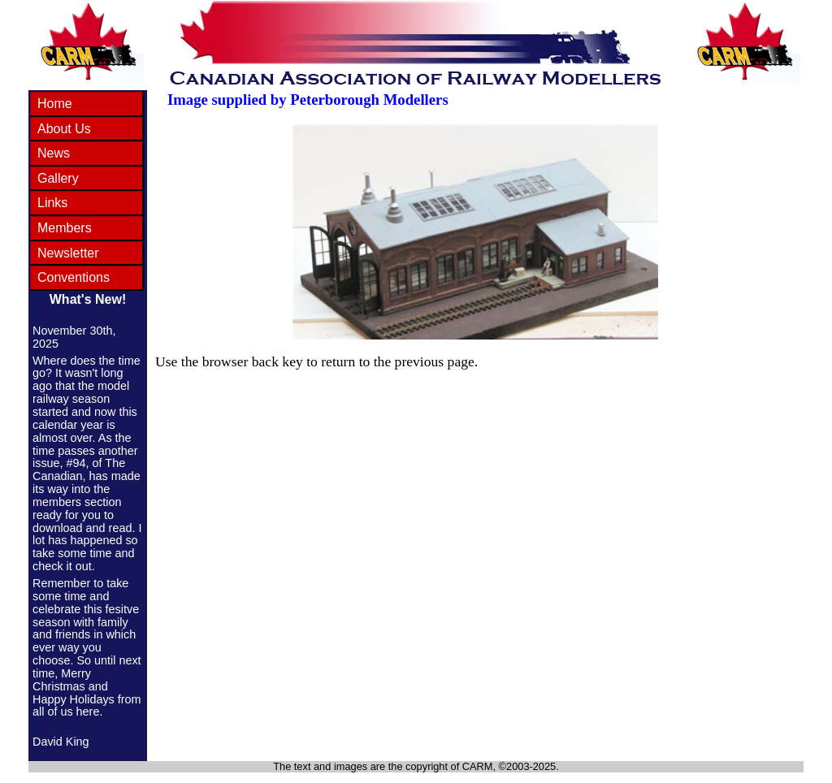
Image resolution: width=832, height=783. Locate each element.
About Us (64, 129)
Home (54, 103)
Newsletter (68, 253)
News (53, 153)
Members (64, 228)
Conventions (73, 277)
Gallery (58, 178)
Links (52, 203)
